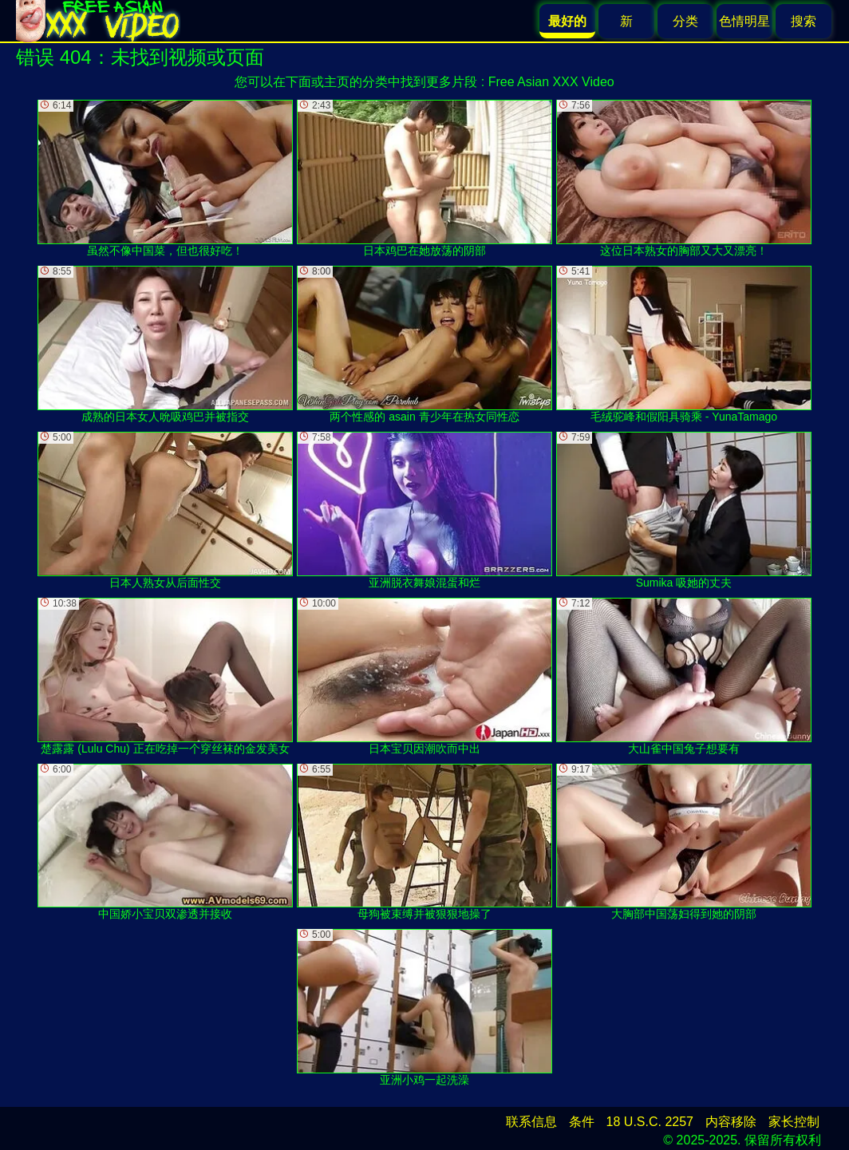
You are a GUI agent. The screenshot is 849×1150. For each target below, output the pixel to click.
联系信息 (531, 1121)
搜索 (803, 21)
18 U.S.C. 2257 (649, 1121)
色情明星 (744, 21)
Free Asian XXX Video (551, 82)
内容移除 (730, 1121)
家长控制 (793, 1121)
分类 (685, 21)
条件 (581, 1121)
